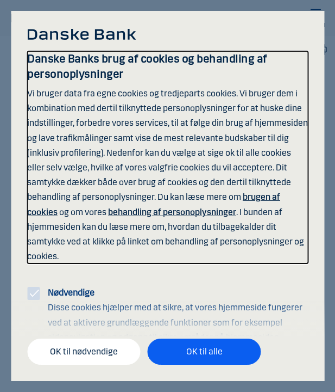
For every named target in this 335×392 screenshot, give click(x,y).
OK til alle (204, 351)
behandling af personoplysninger (172, 212)
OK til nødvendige (84, 351)
